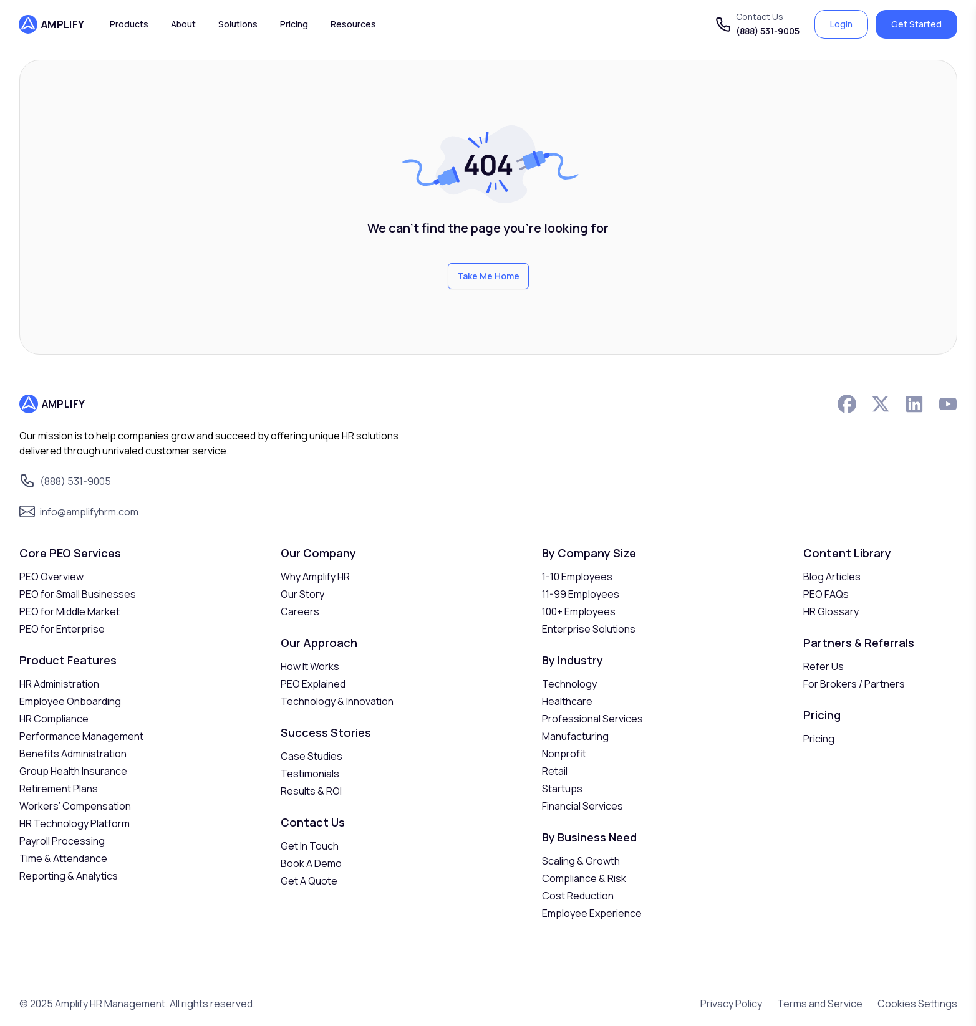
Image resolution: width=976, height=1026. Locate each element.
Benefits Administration (73, 753)
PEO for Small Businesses (77, 594)
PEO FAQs (826, 594)
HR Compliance (54, 719)
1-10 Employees (577, 576)
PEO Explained (313, 684)
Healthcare (567, 701)
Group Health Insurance (73, 771)
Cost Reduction (578, 896)
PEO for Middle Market (69, 611)
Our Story (302, 594)
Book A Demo (311, 863)
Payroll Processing (62, 841)
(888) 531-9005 (768, 31)
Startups (562, 788)
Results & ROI (311, 791)
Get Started (916, 24)
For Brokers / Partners (854, 684)
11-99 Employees (580, 594)
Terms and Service (819, 1003)
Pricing (818, 739)
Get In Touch (310, 846)
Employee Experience (592, 913)
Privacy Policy (731, 1003)
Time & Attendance (63, 858)
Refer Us (823, 666)
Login (841, 24)
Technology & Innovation (337, 701)
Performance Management (81, 736)
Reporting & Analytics (68, 876)
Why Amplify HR (315, 576)
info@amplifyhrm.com (89, 512)
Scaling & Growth (581, 861)
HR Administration (59, 684)
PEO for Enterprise (62, 629)
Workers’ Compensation (75, 806)
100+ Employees (579, 611)
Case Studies (311, 756)
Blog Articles (832, 576)
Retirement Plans (58, 788)
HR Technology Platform (74, 823)
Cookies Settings (917, 1003)
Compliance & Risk (584, 878)
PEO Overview (51, 576)
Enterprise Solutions (588, 629)
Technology (569, 684)
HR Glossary (831, 611)
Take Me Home (488, 276)
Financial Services (582, 806)
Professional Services (592, 719)
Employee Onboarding (70, 701)
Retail (555, 771)
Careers (300, 611)
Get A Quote (309, 881)
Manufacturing (575, 736)
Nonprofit (564, 753)
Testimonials (310, 773)
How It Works (310, 666)
